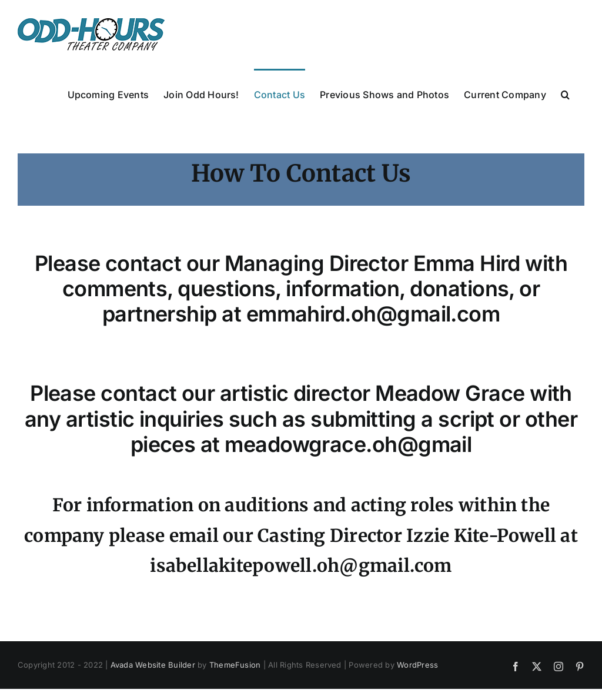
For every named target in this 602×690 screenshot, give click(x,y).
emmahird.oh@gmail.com (373, 314)
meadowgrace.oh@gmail (348, 444)
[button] (565, 93)
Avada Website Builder (153, 664)
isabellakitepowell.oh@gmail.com (301, 565)
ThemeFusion (235, 664)
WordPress (417, 664)
